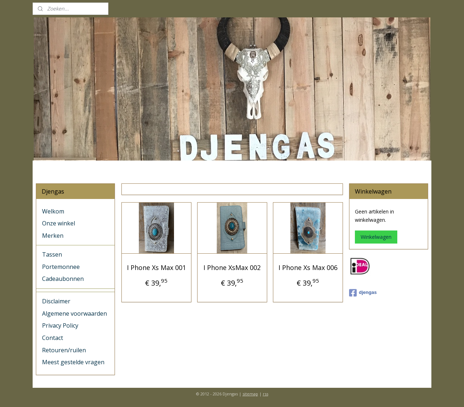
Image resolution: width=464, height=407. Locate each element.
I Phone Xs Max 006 (307, 267)
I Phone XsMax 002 (232, 267)
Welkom (53, 211)
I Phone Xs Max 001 (156, 267)
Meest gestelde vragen (73, 362)
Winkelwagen (376, 236)
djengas (363, 292)
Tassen (52, 254)
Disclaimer (56, 301)
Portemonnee (61, 267)
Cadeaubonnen (63, 279)
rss (265, 393)
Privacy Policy (60, 325)
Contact (52, 338)
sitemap (250, 393)
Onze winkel (58, 223)
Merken (52, 236)
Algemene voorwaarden (74, 313)
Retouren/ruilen (64, 350)
